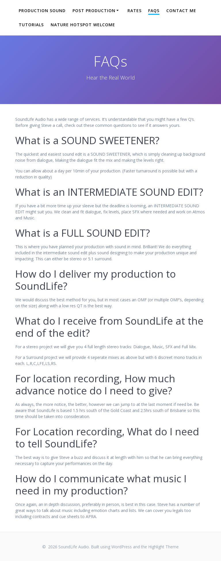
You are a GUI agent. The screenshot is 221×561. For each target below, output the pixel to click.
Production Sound (42, 10)
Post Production (94, 10)
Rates (134, 10)
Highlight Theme (163, 546)
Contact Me (181, 10)
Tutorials (31, 24)
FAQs (153, 10)
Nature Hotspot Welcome (83, 24)
